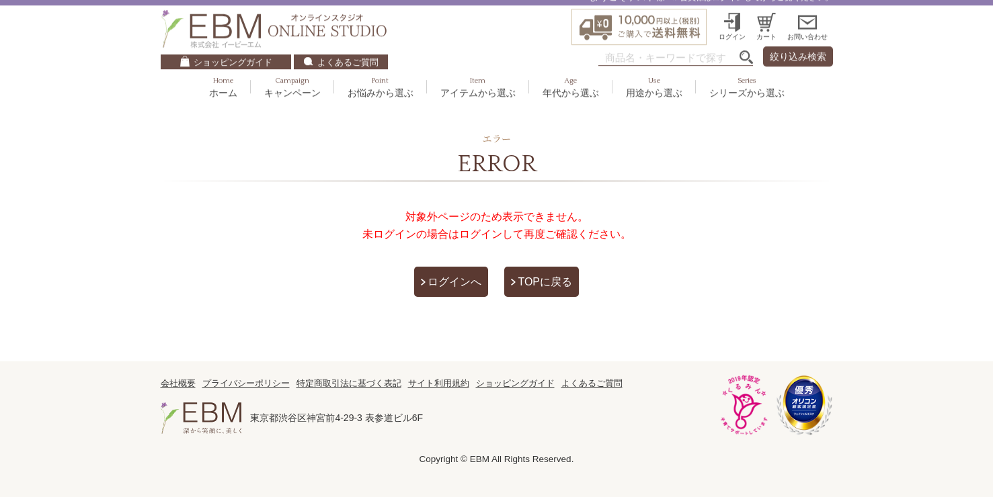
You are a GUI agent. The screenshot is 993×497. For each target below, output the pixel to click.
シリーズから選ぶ (747, 70)
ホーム (223, 70)
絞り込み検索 (798, 39)
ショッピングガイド (233, 45)
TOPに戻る (545, 281)
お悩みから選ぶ (380, 70)
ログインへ (454, 281)
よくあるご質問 (348, 45)
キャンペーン (292, 70)
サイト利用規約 (438, 383)
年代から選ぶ (571, 70)
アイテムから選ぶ (478, 70)
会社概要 (178, 383)
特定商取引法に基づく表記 (348, 383)
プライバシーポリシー (246, 383)
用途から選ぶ (654, 70)
